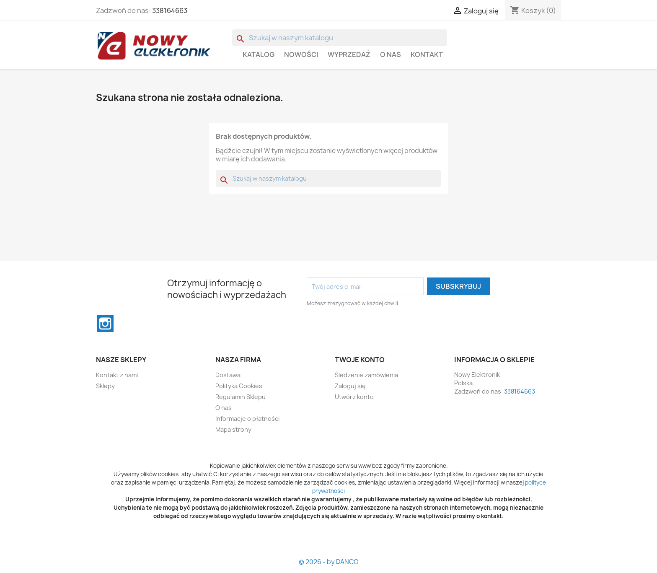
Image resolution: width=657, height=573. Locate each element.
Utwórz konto (354, 397)
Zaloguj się (350, 386)
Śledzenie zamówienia (366, 375)
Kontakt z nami (117, 375)
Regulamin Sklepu (240, 397)
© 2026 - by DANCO (329, 561)
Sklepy (105, 386)
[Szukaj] (339, 37)
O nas (390, 54)
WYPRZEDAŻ (349, 54)
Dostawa (228, 375)
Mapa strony (233, 429)
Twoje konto (360, 359)
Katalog (258, 54)
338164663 (169, 10)
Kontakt (427, 54)
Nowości (301, 54)
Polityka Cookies (238, 386)
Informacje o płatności (247, 419)
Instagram (105, 323)
